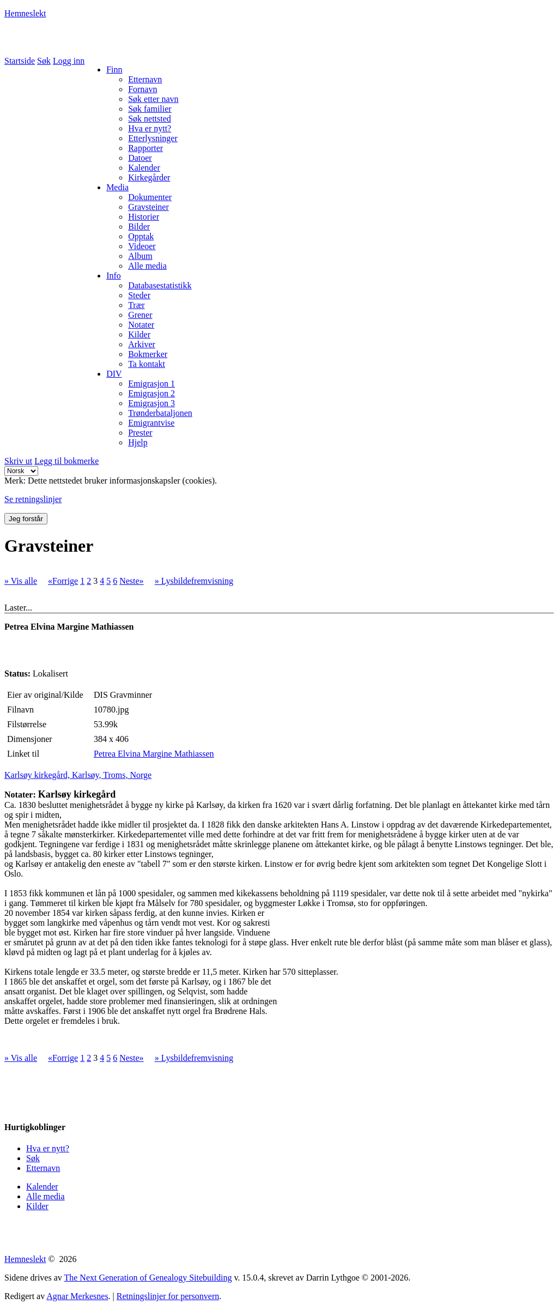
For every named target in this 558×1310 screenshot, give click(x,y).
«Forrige (63, 580)
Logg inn (68, 60)
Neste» (131, 580)
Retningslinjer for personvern (168, 1296)
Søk (44, 60)
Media (117, 187)
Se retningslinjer (33, 499)
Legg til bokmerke (66, 461)
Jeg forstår (26, 519)
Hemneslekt (25, 13)
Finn (114, 69)
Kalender (42, 1186)
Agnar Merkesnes (77, 1296)
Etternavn (43, 1168)
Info (113, 275)
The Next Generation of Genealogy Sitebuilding (148, 1277)
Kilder (37, 1206)
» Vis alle (20, 580)
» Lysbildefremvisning (194, 580)
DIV (114, 373)
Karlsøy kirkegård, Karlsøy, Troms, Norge (77, 775)
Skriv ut (18, 461)
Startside (19, 60)
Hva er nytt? (47, 1148)
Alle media (45, 1196)
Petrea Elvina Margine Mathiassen (154, 753)
